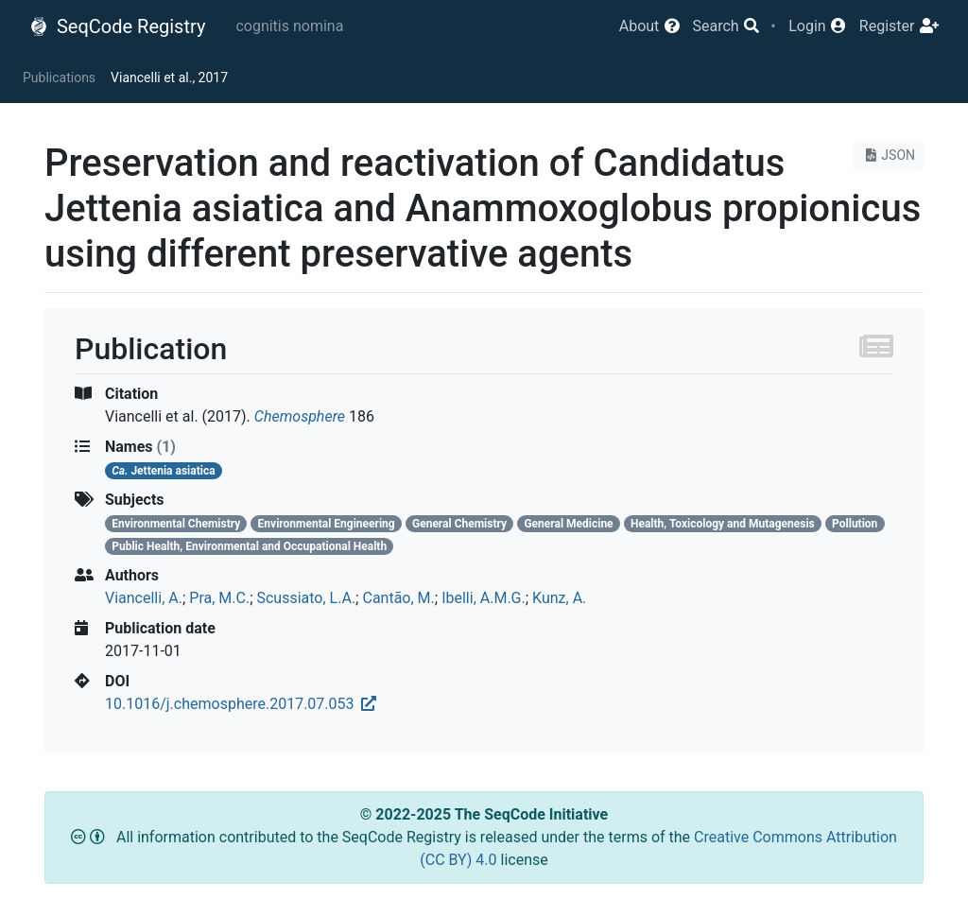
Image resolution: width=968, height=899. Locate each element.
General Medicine (568, 523)
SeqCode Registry (117, 26)
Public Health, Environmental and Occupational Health (249, 546)
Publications (59, 77)
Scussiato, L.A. (305, 598)
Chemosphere (299, 416)
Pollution (854, 523)
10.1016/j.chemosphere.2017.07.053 (240, 704)
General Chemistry (459, 523)
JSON (888, 155)
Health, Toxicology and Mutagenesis (723, 523)
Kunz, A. (559, 598)
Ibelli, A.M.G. (483, 598)
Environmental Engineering (326, 523)
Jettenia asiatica (163, 470)
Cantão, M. (398, 598)
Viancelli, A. (143, 598)
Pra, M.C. (219, 598)
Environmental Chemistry (176, 523)
